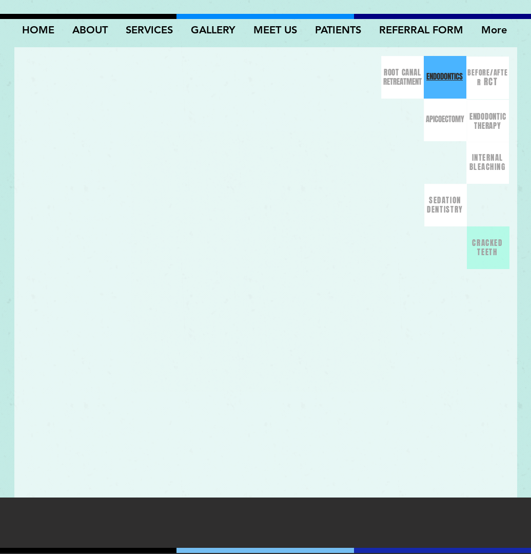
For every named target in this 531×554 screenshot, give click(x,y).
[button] (214, 30)
